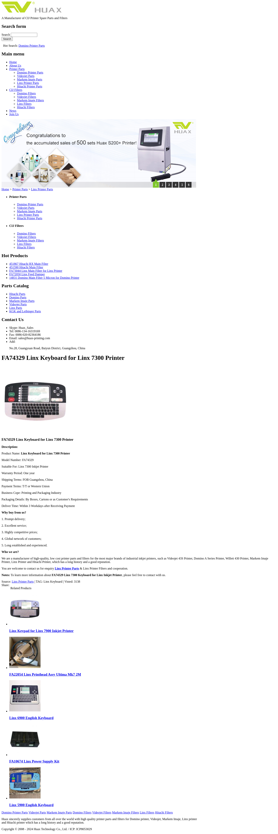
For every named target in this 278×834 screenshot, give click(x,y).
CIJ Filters (15, 90)
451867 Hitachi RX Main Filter (28, 263)
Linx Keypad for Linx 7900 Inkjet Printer (41, 631)
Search (6, 34)
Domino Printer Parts (32, 45)
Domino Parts (17, 297)
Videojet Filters (26, 96)
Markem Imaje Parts (29, 79)
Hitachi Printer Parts (29, 86)
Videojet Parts (25, 76)
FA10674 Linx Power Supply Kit (34, 761)
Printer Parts (17, 69)
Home (13, 62)
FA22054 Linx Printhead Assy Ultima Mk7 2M (45, 674)
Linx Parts (15, 307)
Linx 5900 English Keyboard (31, 805)
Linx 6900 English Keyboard (31, 718)
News (12, 110)
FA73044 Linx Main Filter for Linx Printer (35, 270)
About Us (15, 65)
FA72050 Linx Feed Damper (27, 274)
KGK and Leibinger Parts (25, 311)
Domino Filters (26, 93)
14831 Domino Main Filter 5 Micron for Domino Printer (44, 277)
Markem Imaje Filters (30, 100)
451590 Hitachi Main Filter (26, 267)
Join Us (14, 114)
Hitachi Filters (26, 107)
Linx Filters (24, 103)
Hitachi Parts (17, 294)
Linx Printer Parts (28, 83)
